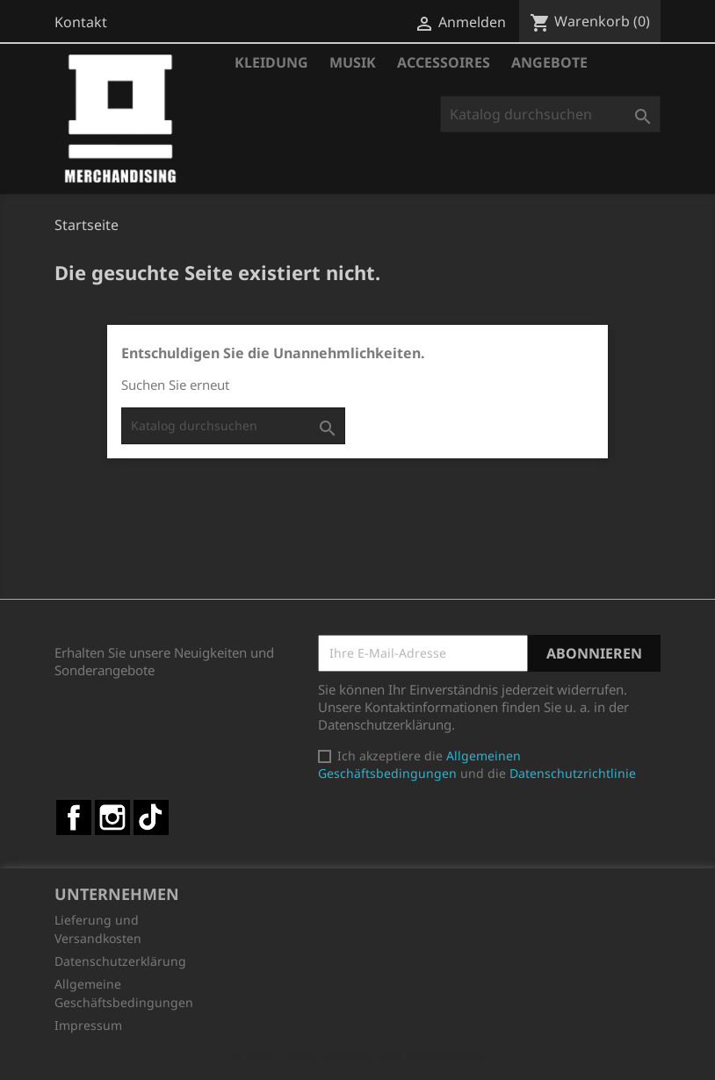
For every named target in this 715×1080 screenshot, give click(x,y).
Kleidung (271, 62)
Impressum (88, 1025)
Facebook (73, 817)
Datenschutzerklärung (120, 961)
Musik (352, 62)
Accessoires (443, 62)
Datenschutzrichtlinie (572, 773)
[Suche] (550, 114)
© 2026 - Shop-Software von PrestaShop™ (357, 1057)
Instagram (112, 817)
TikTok (151, 817)
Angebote (549, 62)
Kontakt (80, 22)
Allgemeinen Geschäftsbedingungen (419, 764)
